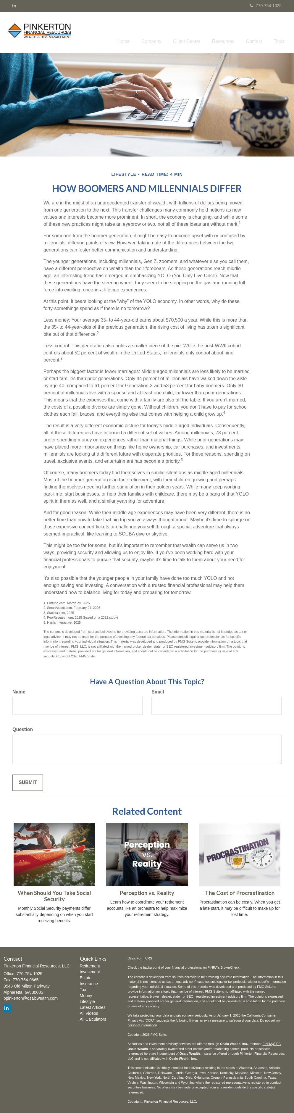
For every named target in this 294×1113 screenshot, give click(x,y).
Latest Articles (93, 1006)
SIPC (277, 1042)
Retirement (90, 964)
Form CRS (144, 957)
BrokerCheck (230, 966)
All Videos (89, 1012)
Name (18, 690)
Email (157, 690)
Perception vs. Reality (147, 891)
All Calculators (93, 1018)
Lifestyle (87, 1000)
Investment (90, 970)
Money (86, 994)
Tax (83, 988)
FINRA (267, 1042)
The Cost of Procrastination (239, 891)
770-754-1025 (266, 5)
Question (22, 728)
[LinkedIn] (14, 6)
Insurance (89, 982)
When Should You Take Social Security (54, 894)
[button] (163, 31)
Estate (86, 976)
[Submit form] (27, 781)
